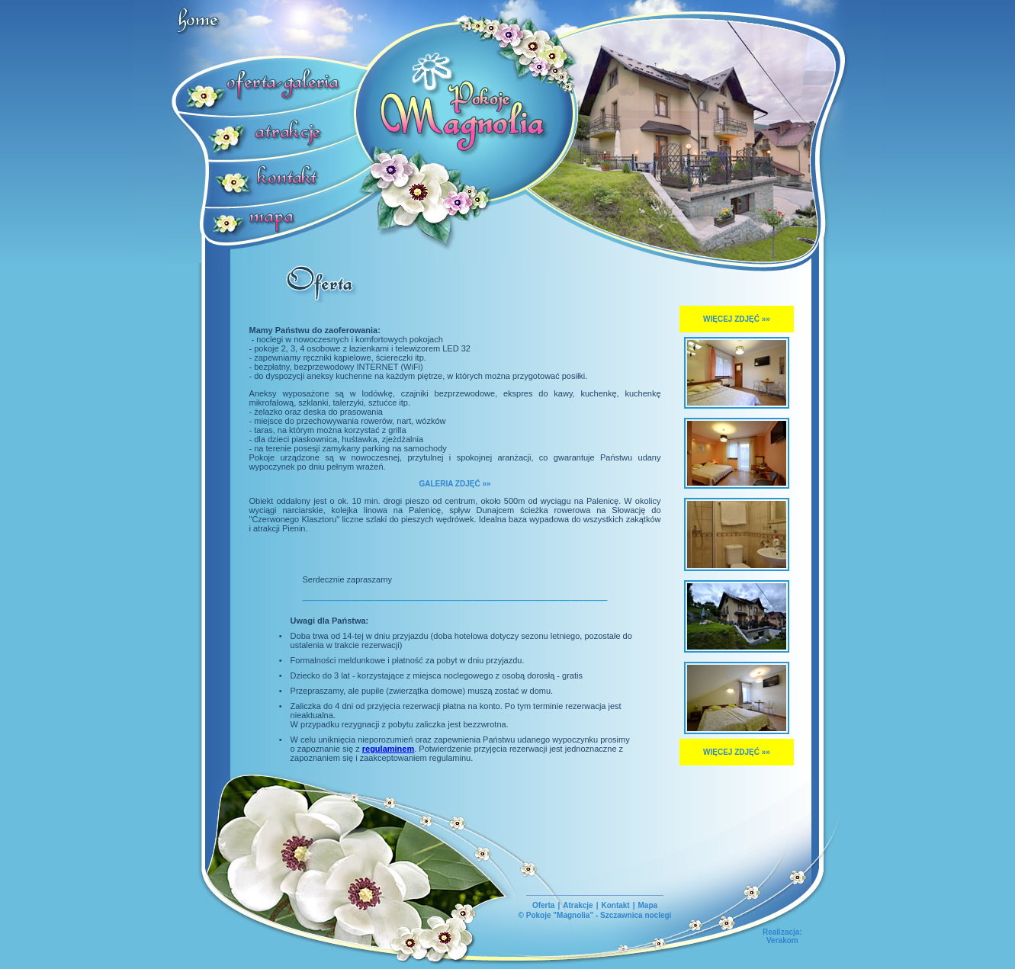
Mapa (648, 905)
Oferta (543, 905)
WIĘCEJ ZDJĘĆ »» (736, 319)
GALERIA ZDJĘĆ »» (454, 484)
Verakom (782, 940)
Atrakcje (578, 905)
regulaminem (388, 748)
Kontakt (615, 905)
